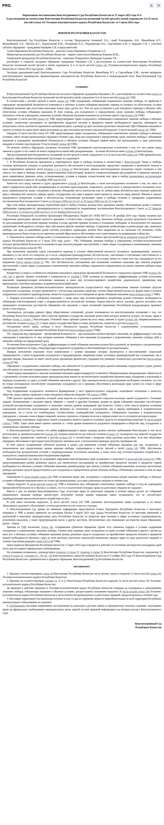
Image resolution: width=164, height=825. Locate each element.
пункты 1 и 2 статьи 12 (59, 169)
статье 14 (156, 94)
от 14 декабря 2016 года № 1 (66, 212)
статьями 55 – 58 (34, 555)
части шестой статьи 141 (141, 459)
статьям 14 (51, 580)
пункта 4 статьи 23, (13, 555)
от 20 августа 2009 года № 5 (34, 212)
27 (65, 580)
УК (21, 330)
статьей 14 (74, 183)
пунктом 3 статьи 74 (91, 552)
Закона (99, 512)
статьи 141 (101, 65)
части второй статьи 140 (37, 476)
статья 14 (132, 151)
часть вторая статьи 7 (141, 294)
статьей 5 (76, 276)
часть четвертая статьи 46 (134, 237)
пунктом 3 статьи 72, (67, 552)
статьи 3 (95, 394)
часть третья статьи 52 (30, 262)
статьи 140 (64, 144)
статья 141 (47, 527)
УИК (23, 527)
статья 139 (131, 115)
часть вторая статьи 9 (82, 330)
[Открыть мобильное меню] (158, 5)
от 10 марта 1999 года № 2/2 (64, 201)
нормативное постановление (145, 176)
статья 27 (132, 323)
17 (59, 580)
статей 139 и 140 (44, 541)
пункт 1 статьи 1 (23, 319)
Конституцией (132, 162)
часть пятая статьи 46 (25, 247)
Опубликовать (17, 605)
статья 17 (33, 323)
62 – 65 (48, 555)
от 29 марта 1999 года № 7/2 (96, 201)
